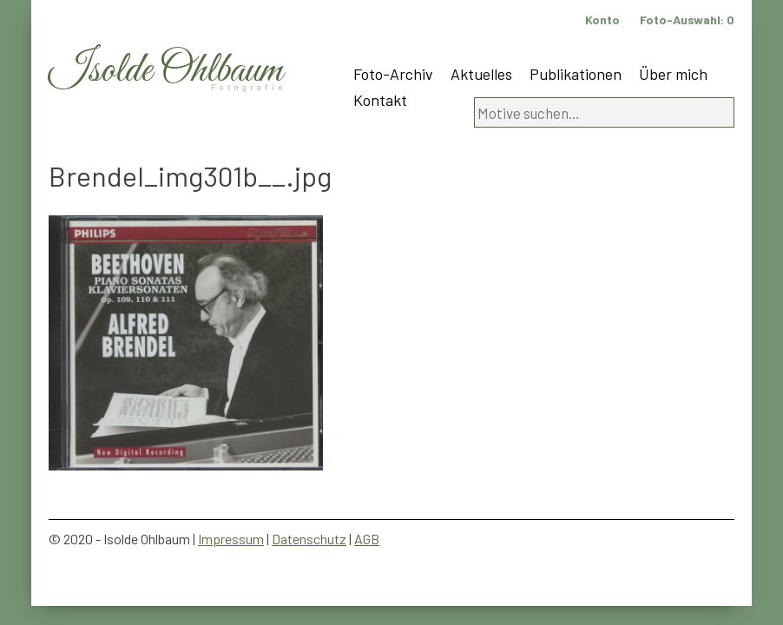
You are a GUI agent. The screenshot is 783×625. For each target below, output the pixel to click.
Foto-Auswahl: (687, 19)
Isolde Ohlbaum (166, 70)
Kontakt (380, 100)
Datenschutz (309, 538)
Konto (602, 19)
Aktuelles (481, 73)
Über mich (673, 73)
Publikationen (576, 73)
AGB (366, 538)
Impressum (231, 538)
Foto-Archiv (393, 73)
